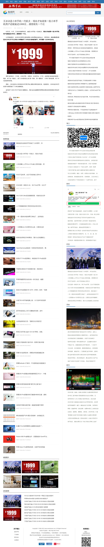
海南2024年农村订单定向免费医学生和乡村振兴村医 (83, 67)
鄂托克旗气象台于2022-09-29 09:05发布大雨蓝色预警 (39, 504)
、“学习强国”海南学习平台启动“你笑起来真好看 (81, 57)
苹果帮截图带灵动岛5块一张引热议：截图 (29, 279)
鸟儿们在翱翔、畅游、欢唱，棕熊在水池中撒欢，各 (83, 173)
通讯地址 (16, 537)
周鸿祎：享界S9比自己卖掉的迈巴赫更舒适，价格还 (83, 48)
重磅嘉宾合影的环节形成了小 (12, 506)
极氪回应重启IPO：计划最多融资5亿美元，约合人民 (83, 224)
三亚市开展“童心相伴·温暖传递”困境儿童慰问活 (81, 170)
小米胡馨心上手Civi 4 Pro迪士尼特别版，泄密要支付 (83, 51)
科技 (27, 12)
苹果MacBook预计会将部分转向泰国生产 (36, 498)
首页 (21, 12)
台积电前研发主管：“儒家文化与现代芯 (29, 321)
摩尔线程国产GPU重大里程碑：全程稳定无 (30, 415)
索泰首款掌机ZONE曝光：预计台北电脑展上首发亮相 (83, 300)
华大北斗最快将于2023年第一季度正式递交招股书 (38, 495)
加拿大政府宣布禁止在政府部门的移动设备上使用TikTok (84, 87)
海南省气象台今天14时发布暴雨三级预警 (36, 507)
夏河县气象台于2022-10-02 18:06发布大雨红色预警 (39, 512)
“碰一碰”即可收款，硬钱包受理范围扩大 (79, 227)
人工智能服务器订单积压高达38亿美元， (29, 206)
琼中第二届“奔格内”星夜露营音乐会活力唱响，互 (82, 395)
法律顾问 (16, 540)
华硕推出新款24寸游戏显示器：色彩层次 (29, 269)
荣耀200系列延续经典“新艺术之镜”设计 (29, 384)
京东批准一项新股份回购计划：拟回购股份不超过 (82, 240)
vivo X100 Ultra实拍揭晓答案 (30, 486)
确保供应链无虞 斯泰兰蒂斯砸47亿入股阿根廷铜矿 (82, 83)
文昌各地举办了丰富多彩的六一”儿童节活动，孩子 (82, 180)
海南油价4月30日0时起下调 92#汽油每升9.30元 (81, 217)
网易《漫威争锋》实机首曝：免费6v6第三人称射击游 (83, 408)
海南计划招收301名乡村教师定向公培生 (79, 61)
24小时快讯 (70, 21)
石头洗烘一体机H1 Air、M (12, 486)
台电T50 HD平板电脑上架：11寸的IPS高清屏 (31, 300)
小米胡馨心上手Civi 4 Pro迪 (49, 472)
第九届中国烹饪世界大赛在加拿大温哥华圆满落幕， (83, 354)
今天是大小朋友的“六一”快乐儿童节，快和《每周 (82, 167)
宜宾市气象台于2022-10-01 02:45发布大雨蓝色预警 (39, 510)
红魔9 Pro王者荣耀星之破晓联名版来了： (29, 426)
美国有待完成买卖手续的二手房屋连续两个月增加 (82, 80)
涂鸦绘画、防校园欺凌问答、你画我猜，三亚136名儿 (83, 176)
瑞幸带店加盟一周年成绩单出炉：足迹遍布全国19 (82, 341)
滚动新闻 (6, 491)
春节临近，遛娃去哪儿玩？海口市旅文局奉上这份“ (82, 421)
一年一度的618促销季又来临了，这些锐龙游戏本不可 (83, 294)
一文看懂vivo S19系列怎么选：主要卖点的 (30, 227)
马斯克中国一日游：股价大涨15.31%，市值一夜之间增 (83, 214)
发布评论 (20, 134)
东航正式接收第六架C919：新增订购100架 (30, 342)
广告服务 (16, 534)
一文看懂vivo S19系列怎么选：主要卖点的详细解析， (83, 297)
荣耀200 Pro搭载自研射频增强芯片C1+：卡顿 (31, 374)
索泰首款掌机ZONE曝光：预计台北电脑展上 (30, 237)
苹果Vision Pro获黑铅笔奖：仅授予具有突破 (30, 447)
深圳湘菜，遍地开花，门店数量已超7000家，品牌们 (83, 351)
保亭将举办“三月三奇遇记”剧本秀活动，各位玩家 (82, 399)
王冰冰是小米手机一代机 (31, 472)
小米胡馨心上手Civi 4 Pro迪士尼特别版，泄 (30, 164)
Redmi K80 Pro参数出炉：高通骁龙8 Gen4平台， (32, 436)
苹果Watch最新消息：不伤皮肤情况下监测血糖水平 (82, 109)
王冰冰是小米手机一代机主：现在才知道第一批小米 (83, 44)
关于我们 (16, 529)
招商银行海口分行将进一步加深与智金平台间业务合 (83, 230)
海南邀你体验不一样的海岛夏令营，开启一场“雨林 (82, 163)
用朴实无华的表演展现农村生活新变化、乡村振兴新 (83, 160)
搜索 (98, 12)
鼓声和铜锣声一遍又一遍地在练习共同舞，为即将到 (83, 405)
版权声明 (16, 531)
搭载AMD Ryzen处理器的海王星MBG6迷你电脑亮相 (83, 119)
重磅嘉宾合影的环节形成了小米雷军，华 (29, 143)
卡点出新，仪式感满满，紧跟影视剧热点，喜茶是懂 (83, 348)
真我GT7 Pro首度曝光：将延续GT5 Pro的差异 (31, 258)
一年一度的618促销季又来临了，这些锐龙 (30, 216)
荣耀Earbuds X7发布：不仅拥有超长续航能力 (31, 363)
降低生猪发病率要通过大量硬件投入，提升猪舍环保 (83, 335)
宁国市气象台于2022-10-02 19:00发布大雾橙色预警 (39, 515)
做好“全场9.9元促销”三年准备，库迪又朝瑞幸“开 (81, 361)
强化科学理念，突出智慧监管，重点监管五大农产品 (83, 358)
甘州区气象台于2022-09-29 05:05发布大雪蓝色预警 (39, 501)
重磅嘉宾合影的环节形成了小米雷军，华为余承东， (83, 41)
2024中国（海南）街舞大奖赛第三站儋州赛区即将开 (83, 392)
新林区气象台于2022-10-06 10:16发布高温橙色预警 (39, 518)
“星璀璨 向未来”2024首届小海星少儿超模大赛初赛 (82, 415)
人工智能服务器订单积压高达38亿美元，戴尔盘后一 (83, 291)
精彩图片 (6, 457)
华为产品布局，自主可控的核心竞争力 (28, 174)
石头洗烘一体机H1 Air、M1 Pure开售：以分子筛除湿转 (84, 284)
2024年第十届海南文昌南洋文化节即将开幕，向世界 (83, 402)
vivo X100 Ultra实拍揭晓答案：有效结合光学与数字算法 (84, 287)
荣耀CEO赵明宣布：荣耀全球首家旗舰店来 (30, 353)
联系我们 (86, 529)
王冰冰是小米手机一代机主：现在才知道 (29, 154)
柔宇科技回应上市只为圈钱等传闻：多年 (29, 311)
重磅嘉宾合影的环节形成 (12, 472)
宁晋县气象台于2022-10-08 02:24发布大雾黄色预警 (39, 521)
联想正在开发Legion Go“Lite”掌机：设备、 (30, 332)
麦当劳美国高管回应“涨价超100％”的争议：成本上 (82, 332)
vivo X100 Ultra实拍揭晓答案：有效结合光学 (30, 195)
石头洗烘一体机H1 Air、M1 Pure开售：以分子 (31, 185)
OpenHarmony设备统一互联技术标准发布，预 (31, 248)
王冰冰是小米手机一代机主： (12, 519)
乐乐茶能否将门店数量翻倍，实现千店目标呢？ (81, 338)
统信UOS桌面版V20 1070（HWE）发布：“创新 (31, 290)
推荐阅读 (6, 139)
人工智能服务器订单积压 (49, 486)
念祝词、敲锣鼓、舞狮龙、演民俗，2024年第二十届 (83, 412)
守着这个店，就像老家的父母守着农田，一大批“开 (82, 345)
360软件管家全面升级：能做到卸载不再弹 (30, 405)
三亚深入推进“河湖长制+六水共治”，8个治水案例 (82, 70)
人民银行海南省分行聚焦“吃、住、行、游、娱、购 (82, 234)
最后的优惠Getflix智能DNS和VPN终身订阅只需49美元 (83, 103)
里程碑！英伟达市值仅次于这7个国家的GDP (80, 237)
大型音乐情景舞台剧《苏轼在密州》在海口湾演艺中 (83, 418)
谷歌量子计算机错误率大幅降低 (77, 106)
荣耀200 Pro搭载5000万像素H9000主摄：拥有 (31, 394)
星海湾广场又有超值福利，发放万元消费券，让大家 (83, 211)
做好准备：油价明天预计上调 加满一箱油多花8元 (82, 221)
